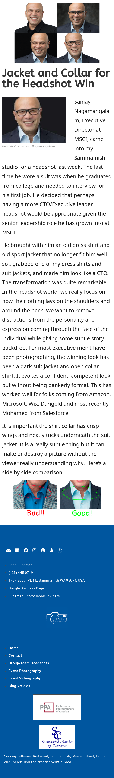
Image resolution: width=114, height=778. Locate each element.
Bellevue (24, 756)
